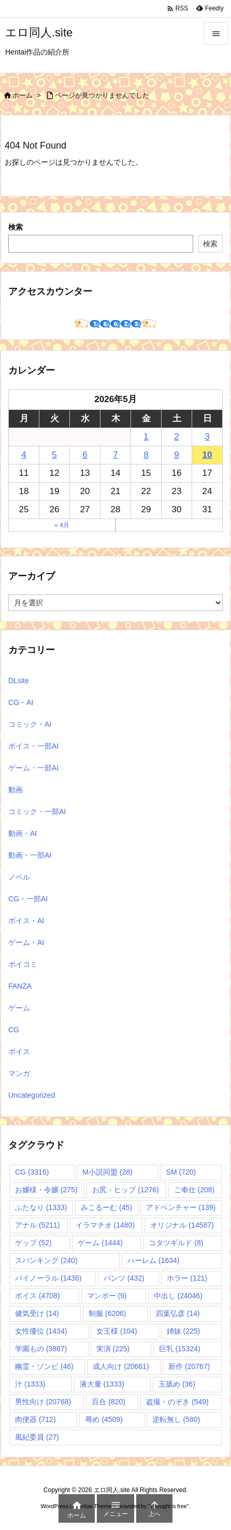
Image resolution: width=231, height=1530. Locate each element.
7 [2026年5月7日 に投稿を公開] (115, 455)
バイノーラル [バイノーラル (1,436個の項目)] (48, 1278)
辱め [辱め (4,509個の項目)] (103, 1419)
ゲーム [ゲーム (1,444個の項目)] (100, 1243)
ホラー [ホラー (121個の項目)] (187, 1278)
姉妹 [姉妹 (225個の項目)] (183, 1331)
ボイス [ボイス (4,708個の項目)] (37, 1296)
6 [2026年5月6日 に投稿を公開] (84, 455)
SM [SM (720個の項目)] (181, 1172)
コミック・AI (29, 724)
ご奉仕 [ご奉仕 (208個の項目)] (194, 1190)
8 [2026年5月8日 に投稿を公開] (145, 455)
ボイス (19, 1051)
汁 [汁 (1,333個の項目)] (30, 1384)
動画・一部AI (29, 855)
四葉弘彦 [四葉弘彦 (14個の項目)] (178, 1313)
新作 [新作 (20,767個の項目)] (189, 1366)
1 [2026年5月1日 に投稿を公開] (145, 437)
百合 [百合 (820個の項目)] (108, 1402)
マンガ (19, 1073)
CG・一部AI (28, 899)
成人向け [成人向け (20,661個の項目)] (121, 1366)
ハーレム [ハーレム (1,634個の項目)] (153, 1260)
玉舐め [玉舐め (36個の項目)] (176, 1384)
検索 (15, 227)
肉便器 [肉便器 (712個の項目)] (35, 1419)
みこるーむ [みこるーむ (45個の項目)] (106, 1207)
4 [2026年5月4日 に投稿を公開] (23, 455)
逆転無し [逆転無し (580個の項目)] (176, 1419)
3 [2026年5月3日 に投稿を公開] (207, 437)
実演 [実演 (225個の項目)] (113, 1349)
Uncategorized (31, 1095)
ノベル (19, 877)
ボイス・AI (26, 920)
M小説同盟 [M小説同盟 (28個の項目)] (107, 1172)
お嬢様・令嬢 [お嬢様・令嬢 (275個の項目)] (46, 1190)
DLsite (18, 680)
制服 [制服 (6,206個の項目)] (107, 1313)
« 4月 (61, 525)
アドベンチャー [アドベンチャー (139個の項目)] (181, 1207)
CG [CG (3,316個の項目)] (32, 1172)
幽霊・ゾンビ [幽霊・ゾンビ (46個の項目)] (44, 1366)
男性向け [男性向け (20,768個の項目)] (43, 1402)
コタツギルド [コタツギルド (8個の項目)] (176, 1243)
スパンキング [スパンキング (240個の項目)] (46, 1260)
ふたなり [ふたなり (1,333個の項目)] (41, 1207)
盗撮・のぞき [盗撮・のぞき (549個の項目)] (177, 1402)
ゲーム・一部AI (33, 768)
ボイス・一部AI (33, 746)
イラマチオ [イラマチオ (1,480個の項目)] (105, 1225)
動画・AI (22, 833)
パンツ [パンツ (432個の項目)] (124, 1278)
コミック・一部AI (37, 811)
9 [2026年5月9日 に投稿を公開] (176, 455)
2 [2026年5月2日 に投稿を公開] (176, 437)
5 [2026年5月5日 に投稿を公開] (54, 455)
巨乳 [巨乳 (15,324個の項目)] (179, 1349)
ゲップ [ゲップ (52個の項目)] (33, 1243)
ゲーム (19, 1008)
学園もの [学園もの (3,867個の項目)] (41, 1349)
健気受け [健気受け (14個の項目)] (37, 1313)
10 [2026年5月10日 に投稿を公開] (207, 455)
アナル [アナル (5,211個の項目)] (37, 1225)
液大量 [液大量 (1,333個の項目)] (102, 1384)
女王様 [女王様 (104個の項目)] (116, 1331)
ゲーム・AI (26, 942)
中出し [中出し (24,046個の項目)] (178, 1296)
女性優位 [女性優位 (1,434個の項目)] (41, 1331)
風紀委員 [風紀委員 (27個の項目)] (37, 1437)
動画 (15, 790)
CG (13, 1030)
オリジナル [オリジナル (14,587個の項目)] (181, 1225)
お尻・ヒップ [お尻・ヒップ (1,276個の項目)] (125, 1190)
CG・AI (20, 702)
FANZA (20, 986)
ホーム (22, 95)
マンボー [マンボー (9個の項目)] (107, 1296)
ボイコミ (22, 964)
